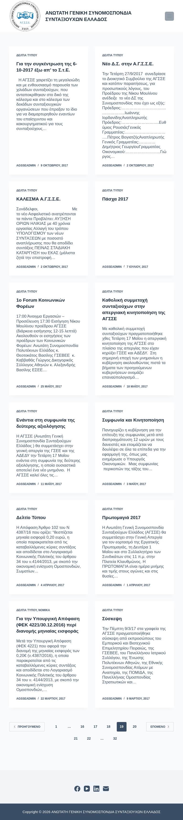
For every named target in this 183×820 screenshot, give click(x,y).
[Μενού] (169, 16)
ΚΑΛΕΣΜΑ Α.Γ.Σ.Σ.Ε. (39, 198)
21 (76, 751)
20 (135, 739)
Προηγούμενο (27, 739)
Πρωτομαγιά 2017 (122, 517)
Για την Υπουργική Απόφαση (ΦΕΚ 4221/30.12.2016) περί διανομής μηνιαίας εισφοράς (40, 631)
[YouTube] (87, 789)
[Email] (106, 789)
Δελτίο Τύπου (31, 517)
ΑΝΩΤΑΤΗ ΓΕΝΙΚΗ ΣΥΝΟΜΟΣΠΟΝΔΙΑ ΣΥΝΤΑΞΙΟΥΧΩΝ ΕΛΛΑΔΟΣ (92, 16)
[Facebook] (77, 789)
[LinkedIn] (96, 789)
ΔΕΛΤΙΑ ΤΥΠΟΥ (26, 55)
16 (82, 739)
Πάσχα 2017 (115, 198)
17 (95, 739)
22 (89, 751)
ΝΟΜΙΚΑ (44, 610)
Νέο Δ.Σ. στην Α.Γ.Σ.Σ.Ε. (129, 63)
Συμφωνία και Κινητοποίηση (134, 419)
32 (115, 751)
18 (109, 739)
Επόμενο (160, 739)
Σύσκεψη (112, 618)
